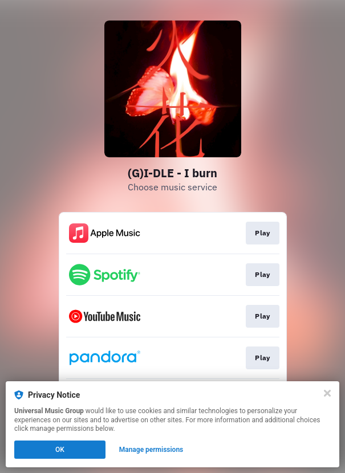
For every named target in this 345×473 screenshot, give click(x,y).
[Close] (327, 393)
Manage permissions (151, 450)
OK (59, 450)
